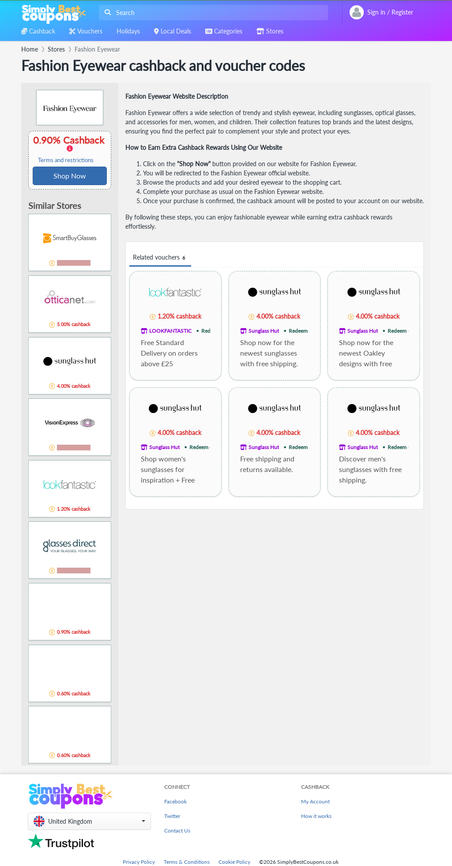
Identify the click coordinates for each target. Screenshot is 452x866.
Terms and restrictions (66, 160)
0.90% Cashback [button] (70, 149)
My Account (315, 801)
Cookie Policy (234, 862)
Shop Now (69, 175)
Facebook (175, 801)
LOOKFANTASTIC (170, 330)
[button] (89, 821)
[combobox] (212, 12)
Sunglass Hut (264, 330)
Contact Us (177, 830)
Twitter (172, 816)
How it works (316, 816)
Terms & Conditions (187, 862)
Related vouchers (160, 257)
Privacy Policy (139, 862)
